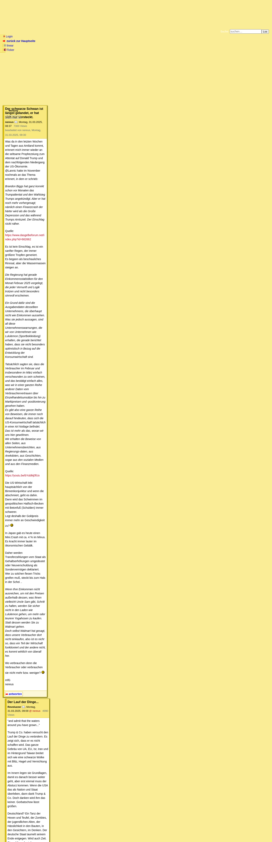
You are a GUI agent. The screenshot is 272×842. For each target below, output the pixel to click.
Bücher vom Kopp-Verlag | (155, 46)
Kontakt (36, 831)
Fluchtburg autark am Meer (92, 46)
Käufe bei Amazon (117, 49)
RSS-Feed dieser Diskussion (206, 820)
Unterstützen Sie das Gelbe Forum (80, 49)
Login (8, 36)
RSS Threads (24, 831)
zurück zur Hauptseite (19, 41)
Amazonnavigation (174, 49)
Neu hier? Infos (12, 31)
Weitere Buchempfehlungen (144, 49)
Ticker (53, 41)
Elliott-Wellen (52, 31)
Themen (71, 31)
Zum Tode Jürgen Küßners (123, 46)
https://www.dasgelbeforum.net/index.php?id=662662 (47, 104)
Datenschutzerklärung (182, 46)
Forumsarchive (123, 31)
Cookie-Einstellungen (198, 49)
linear (42, 41)
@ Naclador (59, 539)
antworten (15, 281)
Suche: (224, 31)
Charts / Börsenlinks (95, 31)
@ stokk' (75, 510)
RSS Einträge (10, 831)
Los (265, 31)
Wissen (32, 31)
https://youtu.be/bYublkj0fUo (32, 187)
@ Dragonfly (70, 731)
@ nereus (63, 294)
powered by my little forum (136, 837)
